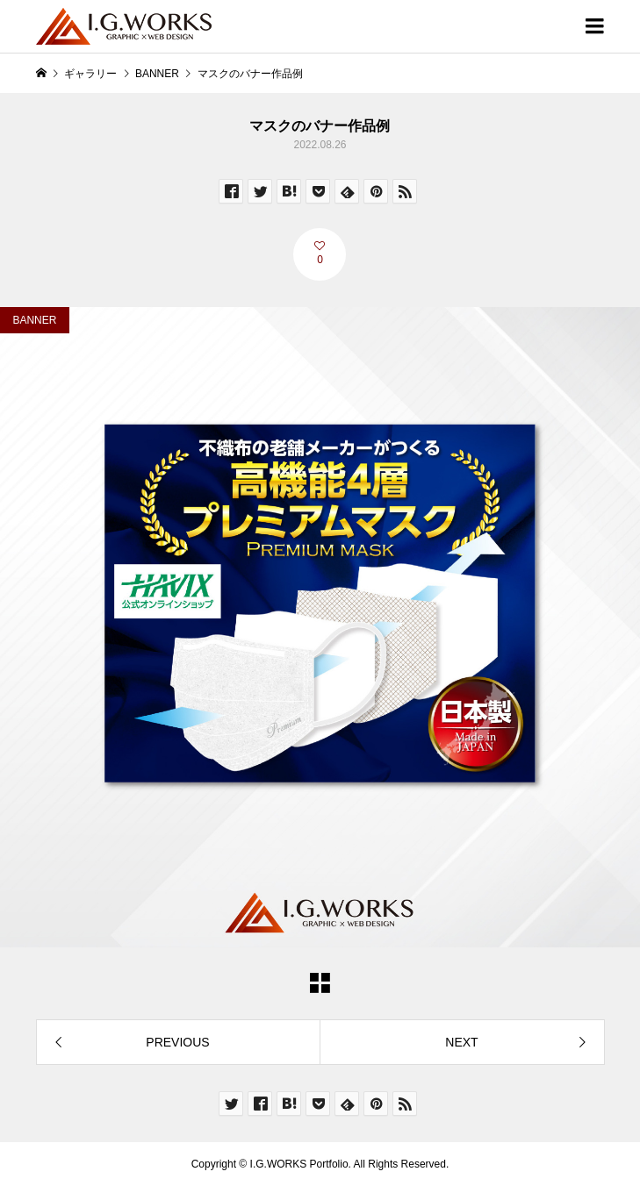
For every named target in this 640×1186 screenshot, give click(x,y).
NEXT (461, 1042)
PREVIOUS (177, 1042)
